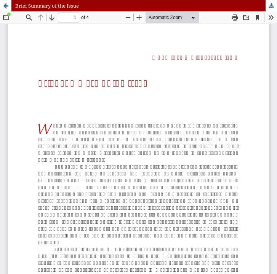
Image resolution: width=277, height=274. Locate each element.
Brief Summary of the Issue (47, 5)
